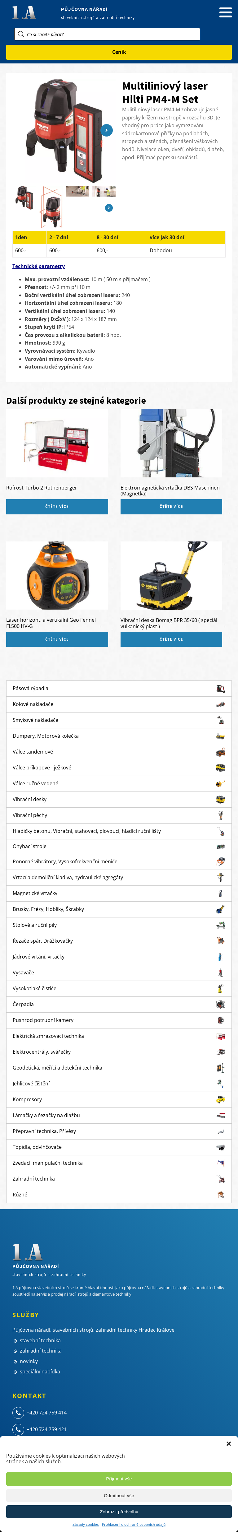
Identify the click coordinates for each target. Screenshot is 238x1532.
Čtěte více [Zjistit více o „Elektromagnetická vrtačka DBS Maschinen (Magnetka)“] (171, 506)
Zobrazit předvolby (119, 1511)
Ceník (119, 52)
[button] (229, 1444)
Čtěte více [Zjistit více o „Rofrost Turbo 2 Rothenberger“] (57, 506)
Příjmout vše (119, 1478)
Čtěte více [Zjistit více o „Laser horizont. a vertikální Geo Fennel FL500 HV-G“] (57, 639)
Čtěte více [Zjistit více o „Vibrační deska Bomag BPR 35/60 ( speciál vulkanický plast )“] (171, 639)
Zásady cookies (86, 1524)
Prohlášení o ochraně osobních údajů (133, 1524)
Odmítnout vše (119, 1495)
